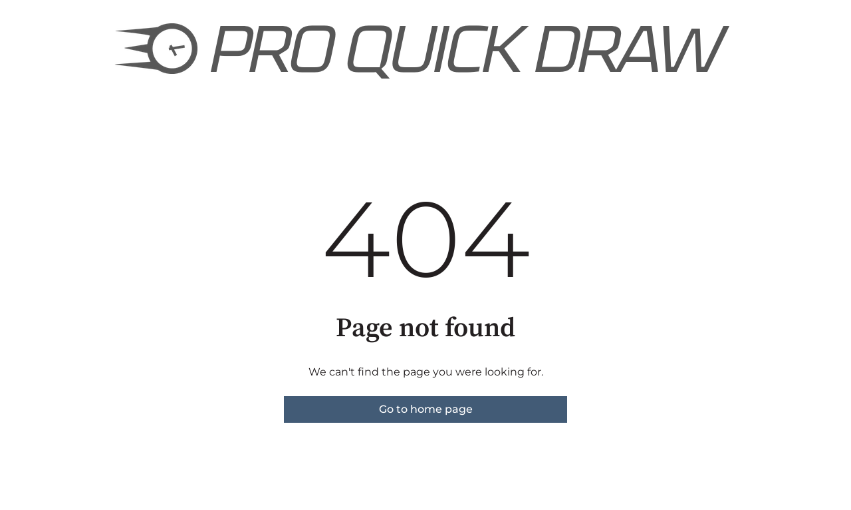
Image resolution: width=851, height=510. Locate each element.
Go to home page (426, 409)
